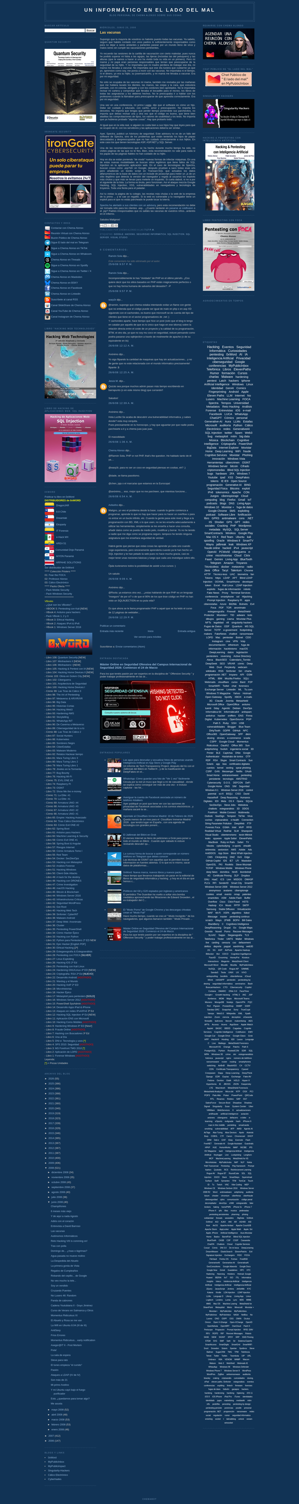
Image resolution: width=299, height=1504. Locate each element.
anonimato (240, 607)
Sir (234, 1341)
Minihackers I (65, 664)
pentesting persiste (214, 1408)
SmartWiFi (214, 685)
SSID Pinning (247, 1337)
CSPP (213, 741)
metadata (214, 529)
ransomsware (213, 1062)
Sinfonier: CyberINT (67, 914)
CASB (221, 1240)
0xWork (250, 1218)
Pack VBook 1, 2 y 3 (57, 616)
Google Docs (245, 1266)
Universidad (241, 403)
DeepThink (247, 1073)
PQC (250, 1002)
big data (245, 436)
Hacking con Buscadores (69, 1033)
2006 (51, 1440)
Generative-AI (213, 421)
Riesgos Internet (65, 847)
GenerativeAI (241, 428)
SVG (215, 1341)
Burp (206, 1136)
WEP (246, 1185)
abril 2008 (57, 1414)
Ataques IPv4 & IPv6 (68, 623)
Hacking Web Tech (66, 910)
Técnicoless (211, 566)
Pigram (216, 1006)
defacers (234, 1117)
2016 (51, 1128)
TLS (247, 935)
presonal (247, 1408)
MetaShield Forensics (238, 1043)
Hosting (225, 1039)
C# (240, 1065)
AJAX (223, 1222)
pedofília (216, 1404)
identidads (210, 1400)
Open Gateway (213, 697)
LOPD (209, 637)
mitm (234, 436)
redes (227, 428)
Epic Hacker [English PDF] (71, 944)
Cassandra (245, 1240)
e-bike (243, 1117)
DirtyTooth (214, 730)
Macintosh (220, 1088)
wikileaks (211, 671)
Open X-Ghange (220, 1322)
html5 (234, 872)
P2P (250, 682)
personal (242, 417)
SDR (244, 1050)
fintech (229, 1386)
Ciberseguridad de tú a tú (70, 728)
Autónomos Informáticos (64, 1236)
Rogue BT (222, 1173)
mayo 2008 (57, 1409)
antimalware (229, 518)
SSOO (216, 1177)
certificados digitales (239, 764)
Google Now (212, 1270)
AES (250, 1021)
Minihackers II (65, 661)
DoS (239, 857)
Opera (240, 801)
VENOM (228, 1359)
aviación (244, 1114)
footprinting (246, 630)
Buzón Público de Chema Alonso (69, 237)
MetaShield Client (240, 961)
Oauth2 (225, 745)
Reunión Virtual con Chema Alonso (70, 233)
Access (215, 1024)
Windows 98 (225, 1367)
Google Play (245, 533)
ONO (217, 1319)
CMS (210, 857)
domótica (224, 872)
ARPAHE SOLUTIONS (63, 562)
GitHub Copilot (213, 860)
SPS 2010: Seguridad (67, 1044)
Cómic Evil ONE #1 (67, 839)
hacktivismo (230, 648)
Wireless (231, 533)
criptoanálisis (221, 820)
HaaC (215, 879)
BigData (211, 447)
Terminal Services (240, 592)
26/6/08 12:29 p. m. (121, 617)
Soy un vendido (59, 1285)
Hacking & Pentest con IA (72, 668)
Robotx (248, 1333)
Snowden (215, 1348)
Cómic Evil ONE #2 (68, 825)
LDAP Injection (244, 585)
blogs (223, 503)
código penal (246, 1200)
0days (218, 920)
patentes (246, 894)
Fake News (213, 592)
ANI (230, 1222)
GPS (229, 522)
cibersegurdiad (211, 1200)
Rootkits (229, 864)
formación (228, 373)
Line (227, 1155)
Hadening (210, 1274)
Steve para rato (59, 1360)
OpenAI (211, 551)
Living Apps (244, 503)
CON (246, 492)
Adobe (242, 849)
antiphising (238, 1192)
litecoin (228, 1021)
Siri (240, 671)
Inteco (218, 1281)
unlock (241, 1419)
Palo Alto (216, 1095)
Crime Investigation (67, 884)
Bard (242, 682)
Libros (227, 369)
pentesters (212, 656)
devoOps (223, 1203)
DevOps (247, 708)
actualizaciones (243, 1110)
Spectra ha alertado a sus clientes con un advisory (128, 205)
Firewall (231, 611)
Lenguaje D (218, 1296)
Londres (219, 1300)
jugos (219, 1400)
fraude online (212, 548)
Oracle (220, 540)
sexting (229, 768)
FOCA (246, 399)
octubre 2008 (59, 1182)
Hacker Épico (63, 992)
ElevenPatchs (241, 1252)
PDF (221, 607)
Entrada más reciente (112, 631)
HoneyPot (234, 957)
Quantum (237, 626)
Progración (219, 1330)
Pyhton (222, 1050)
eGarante (247, 1017)
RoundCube (234, 1173)
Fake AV (247, 1076)
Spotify (228, 697)
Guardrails (249, 1144)
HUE (215, 1147)
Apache (236, 492)
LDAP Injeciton (244, 1292)
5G (214, 950)
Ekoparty (55, 524)
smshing (208, 1129)
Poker (226, 1095)
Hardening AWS (65, 713)
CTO (225, 987)
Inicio (151, 631)
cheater (215, 1196)
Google (118, 234)
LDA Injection (229, 1292)
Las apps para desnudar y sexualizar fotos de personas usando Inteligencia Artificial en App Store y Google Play (158, 761)
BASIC (219, 1028)
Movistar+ (222, 615)
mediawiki (240, 1400)
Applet (210, 1028)
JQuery (209, 1289)
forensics (244, 685)
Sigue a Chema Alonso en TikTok (69, 248)
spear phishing (243, 768)
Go (234, 927)
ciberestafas (210, 604)
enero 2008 (58, 1429)
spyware (217, 838)
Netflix (239, 771)
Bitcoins (235, 488)
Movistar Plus (243, 618)
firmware (238, 1386)
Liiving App (238, 1296)
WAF (210, 913)
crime (228, 1054)
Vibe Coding (236, 1185)
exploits (211, 589)
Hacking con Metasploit (69, 862)
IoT (250, 499)
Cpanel (245, 1069)
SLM (236, 831)
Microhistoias (210, 1162)
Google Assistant (235, 1144)
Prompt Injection (216, 600)
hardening (242, 376)
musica (234, 1211)
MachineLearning (223, 1158)
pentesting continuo (240, 916)
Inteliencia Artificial (231, 1281)
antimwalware (226, 1192)
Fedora (210, 1080)
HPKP (207, 1147)
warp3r (112, 299)
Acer (208, 1225)
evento (228, 894)
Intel (234, 827)
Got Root (61, 906)
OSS (232, 1319)
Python (237, 425)
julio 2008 (57, 1197)
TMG (230, 1352)
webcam (242, 667)
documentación (217, 644)
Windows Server (218, 466)
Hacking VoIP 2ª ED (67, 984)
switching (211, 1065)
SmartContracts (213, 533)
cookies (210, 894)
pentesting (217, 354)
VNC (227, 1185)
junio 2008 (57, 1202)
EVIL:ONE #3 (65, 780)
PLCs (207, 883)
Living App (231, 559)
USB (241, 723)
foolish (224, 749)
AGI (216, 1222)
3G (210, 700)
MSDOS (238, 879)
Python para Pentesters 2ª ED (72, 940)
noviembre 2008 (60, 1177)
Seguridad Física (217, 488)
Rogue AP (234, 969)
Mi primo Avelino (60, 1384)
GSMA (226, 827)
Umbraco (212, 1359)
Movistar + (228, 507)
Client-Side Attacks (66, 873)
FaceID (212, 957)
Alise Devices (230, 1133)
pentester (228, 637)
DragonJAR (57, 505)
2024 (51, 1088)
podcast (210, 514)
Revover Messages (234, 1333)
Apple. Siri (248, 1229)
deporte (217, 946)
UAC (232, 574)
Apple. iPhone (212, 1233)
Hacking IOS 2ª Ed (66, 962)
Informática (246, 1278)
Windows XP (243, 544)
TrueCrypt (245, 1009)
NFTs (208, 622)
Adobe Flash (235, 898)
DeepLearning (217, 652)
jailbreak (221, 544)
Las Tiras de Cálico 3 (69, 691)
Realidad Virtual (213, 831)
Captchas (228, 753)
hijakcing (240, 1393)
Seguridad (244, 786)
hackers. (245, 1389)
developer (247, 581)
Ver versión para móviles (147, 636)
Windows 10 (211, 507)
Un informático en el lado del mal (149, 10)
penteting (231, 1125)
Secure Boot (224, 1103)
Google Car (210, 1036)
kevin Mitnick (245, 834)
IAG (244, 995)
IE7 (231, 860)
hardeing (208, 1393)
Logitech (209, 1300)
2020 (51, 1108)
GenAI (230, 388)
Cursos (242, 373)
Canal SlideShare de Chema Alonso (71, 305)
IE (220, 1084)
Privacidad (243, 358)
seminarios (240, 984)
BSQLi (229, 793)
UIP (243, 1356)
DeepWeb (239, 823)
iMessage (212, 916)
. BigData (240, 1218)
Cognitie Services (242, 1244)
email (219, 894)
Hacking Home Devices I (71, 687)
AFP (232, 1129)
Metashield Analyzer (213, 1091)
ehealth (247, 846)
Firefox (231, 499)
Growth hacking (222, 995)
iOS (238, 410)
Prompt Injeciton (234, 1330)
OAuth (248, 771)
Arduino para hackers (68, 612)
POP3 (207, 1095)
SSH (233, 723)
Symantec (225, 1181)
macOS (244, 648)
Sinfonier (231, 671)
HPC (242, 1270)
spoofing (209, 540)
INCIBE (243, 1147)
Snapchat (226, 1009)
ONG (227, 786)
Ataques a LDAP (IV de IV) (65, 1374)
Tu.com (248, 689)
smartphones (245, 1062)
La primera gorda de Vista (65, 1265)
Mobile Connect (228, 812)
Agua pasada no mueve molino (68, 1255)
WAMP (237, 1359)
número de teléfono (243, 1058)
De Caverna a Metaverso (70, 724)
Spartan (233, 1348)
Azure (223, 604)
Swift (216, 1181)
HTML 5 (236, 995)
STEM (208, 1341)
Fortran (234, 1259)
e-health (235, 820)
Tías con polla (58, 1245)
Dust (219, 667)
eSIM (231, 1203)
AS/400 (242, 1222)
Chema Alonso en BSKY (61, 282)
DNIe (237, 753)
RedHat (227, 831)
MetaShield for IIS (240, 1158)
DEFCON (238, 782)
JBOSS (227, 1084)
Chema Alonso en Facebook (66, 288)
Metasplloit (220, 1307)
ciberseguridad (222, 362)
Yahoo (236, 693)
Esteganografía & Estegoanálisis (74, 951)
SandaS (214, 972)
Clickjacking (221, 857)
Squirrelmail (247, 1177)
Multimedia (243, 812)
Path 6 (245, 1047)
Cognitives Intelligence (237, 924)
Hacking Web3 (64, 709)
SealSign (219, 816)
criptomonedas (216, 470)
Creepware (210, 1073)
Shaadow (237, 1103)
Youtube (213, 477)
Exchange (236, 1076)
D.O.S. (227, 782)
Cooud (206, 1248)
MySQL (227, 529)
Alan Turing (218, 1133)
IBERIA (218, 1278)
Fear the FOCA (57, 575)
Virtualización (244, 909)
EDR (217, 1076)
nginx (228, 1058)
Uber (251, 1106)
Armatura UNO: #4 (68, 802)
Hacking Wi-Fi (64, 776)
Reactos (220, 1099)
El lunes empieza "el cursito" (66, 1365)
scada (247, 738)
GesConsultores (213, 1266)
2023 (51, 1093)
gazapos (235, 1389)
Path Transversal (211, 1166)
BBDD (227, 1028)
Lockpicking (236, 1155)
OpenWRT (224, 1326)
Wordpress (245, 525)
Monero (208, 1002)
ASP (220, 950)
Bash (250, 984)
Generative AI (233, 484)
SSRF (247, 1006)
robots (247, 589)
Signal (207, 1106)
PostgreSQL (210, 1050)
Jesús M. (113, 381)
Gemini (218, 559)
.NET (250, 518)
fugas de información (229, 589)
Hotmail (247, 693)
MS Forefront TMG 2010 (68, 1048)
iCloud (248, 976)
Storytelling (62, 717)
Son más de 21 (59, 1379)
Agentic (226, 708)
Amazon (228, 562)
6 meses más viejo (61, 1211)
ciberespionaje (230, 495)
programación (215, 484)
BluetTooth (211, 1240)
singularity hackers (241, 622)
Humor (214, 373)
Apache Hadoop (242, 950)
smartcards (244, 1125)
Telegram (215, 562)
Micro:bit (229, 1091)
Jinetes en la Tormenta (68, 769)
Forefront (212, 812)
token (208, 585)
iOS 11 (250, 1393)
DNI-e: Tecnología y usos (69, 1040)
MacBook (213, 842)
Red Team (62, 854)
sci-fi (221, 793)
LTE (211, 1088)
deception (236, 1017)
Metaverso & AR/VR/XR (69, 698)
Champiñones (58, 1206)
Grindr (222, 1270)
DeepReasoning (213, 927)
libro (206, 518)
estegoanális (241, 1203)
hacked (227, 548)
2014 (51, 1138)
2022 (51, 1098)
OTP (248, 756)
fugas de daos (214, 1389)
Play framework (238, 1166)
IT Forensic (57, 530)
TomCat (242, 1181)
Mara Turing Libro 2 (67, 761)
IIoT (225, 1278)
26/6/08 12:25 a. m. (121, 372)
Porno (227, 931)
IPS (250, 1147)
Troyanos (241, 562)
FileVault (213, 1259)
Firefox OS (224, 1259)
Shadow (248, 1103)
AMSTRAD (241, 779)
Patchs (236, 1047)
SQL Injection (175, 234)
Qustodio (218, 1170)
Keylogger (218, 1155)
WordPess (246, 1371)
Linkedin (231, 689)
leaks (208, 838)
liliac (226, 1211)
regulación (217, 1415)
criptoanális (226, 1378)
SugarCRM (220, 1352)
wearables (229, 1218)
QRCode (249, 1095)
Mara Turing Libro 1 (67, 765)
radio (250, 566)
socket (218, 1419)
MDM (221, 998)
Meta (223, 801)
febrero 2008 (58, 1424)
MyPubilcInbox (246, 965)
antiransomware (230, 775)
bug (210, 436)
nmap (237, 894)
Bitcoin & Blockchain (67, 892)
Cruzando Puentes (61, 1290)
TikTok (241, 816)
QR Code (222, 969)
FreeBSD (244, 1259)
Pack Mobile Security (57, 589)
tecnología (228, 779)
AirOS (215, 1225)
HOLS (237, 1080)
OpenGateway (228, 734)
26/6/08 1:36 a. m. (121, 441)
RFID (249, 827)
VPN (235, 641)
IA (246, 354)
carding (215, 942)
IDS (225, 860)
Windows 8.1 (212, 790)
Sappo (222, 935)
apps (247, 600)
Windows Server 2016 (69, 627)
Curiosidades (237, 351)
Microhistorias (64, 988)
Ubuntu (240, 536)
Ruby (226, 723)
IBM (220, 678)
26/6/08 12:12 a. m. (121, 345)
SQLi (246, 678)
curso (234, 682)
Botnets (243, 604)
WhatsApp (241, 414)
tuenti (208, 708)
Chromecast (240, 1136)
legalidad (218, 622)
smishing (208, 1419)
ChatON (210, 1244)
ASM (223, 898)
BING (247, 484)
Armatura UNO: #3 (68, 806)
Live (214, 1043)
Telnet (208, 1356)
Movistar (235, 455)
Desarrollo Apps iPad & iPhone (73, 1007)
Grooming (222, 957)
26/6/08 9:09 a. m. (121, 578)
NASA (236, 1315)
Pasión (54, 1370)
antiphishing (211, 749)
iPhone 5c (237, 1207)
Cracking (222, 525)
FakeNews (220, 633)
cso (234, 942)
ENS (241, 715)
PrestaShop (228, 1006)
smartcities (213, 898)
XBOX (238, 697)
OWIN (238, 1319)
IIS (210, 522)
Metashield (242, 700)
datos (231, 652)
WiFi (238, 451)
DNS (232, 503)
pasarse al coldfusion (181, 208)
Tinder (220, 939)
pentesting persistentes (219, 1214)
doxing (210, 738)
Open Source (239, 481)
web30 (249, 946)
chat (233, 685)
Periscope (208, 1330)
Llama (230, 618)
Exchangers (229, 1255)
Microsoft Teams (241, 998)
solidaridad (208, 1218)
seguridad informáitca (222, 984)
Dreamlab (56, 518)
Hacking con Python (67, 936)
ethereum (233, 644)
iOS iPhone (217, 1397)
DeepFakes (242, 477)
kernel (220, 768)
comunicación (233, 1200)
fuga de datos (245, 507)
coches (208, 820)
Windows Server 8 (232, 1371)
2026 (51, 1078)
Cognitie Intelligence (223, 1032)
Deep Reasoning (229, 797)
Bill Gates (247, 920)
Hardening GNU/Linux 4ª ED (72, 970)
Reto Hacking (231, 406)
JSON (236, 1084)
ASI (249, 1222)
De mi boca (234, 1248)
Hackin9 (215, 1039)
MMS (208, 1304)
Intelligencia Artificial (242, 1285)
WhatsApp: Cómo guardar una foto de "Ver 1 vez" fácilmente (156, 778)
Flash (248, 1140)
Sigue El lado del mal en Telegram (67, 242)
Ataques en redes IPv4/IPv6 (71, 1011)
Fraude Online (63, 1029)
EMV (250, 1032)
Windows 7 (243, 473)
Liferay (229, 1296)
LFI (237, 860)
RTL (212, 1099)
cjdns (222, 1200)
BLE (218, 753)
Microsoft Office (215, 704)
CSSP (235, 1240)
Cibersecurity (236, 987)
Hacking (130, 234)
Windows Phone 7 (214, 1371)
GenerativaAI (242, 1263)
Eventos (228, 347)
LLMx (208, 1296)
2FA (231, 473)
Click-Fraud (234, 901)
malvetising (229, 1400)
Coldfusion (241, 1032)
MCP (211, 1158)
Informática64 (231, 711)
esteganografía (216, 611)
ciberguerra (239, 551)
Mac (217, 637)
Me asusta (56, 1403)
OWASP (249, 879)
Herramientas (215, 462)
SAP (238, 1099)
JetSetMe (240, 1289)
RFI (214, 883)
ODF (226, 626)
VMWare (211, 1110)
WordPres (211, 1374)
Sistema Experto (245, 1341)
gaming (220, 618)
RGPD (215, 1333)
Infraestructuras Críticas (69, 899)
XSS (230, 477)
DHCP (250, 1136)
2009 (51, 1162)
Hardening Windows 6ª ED (69, 1025)
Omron (208, 1322)
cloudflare (223, 682)
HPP (206, 1039)
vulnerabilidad (221, 1129)
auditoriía (246, 1374)
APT (234, 577)
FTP (249, 823)
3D (238, 808)
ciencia (226, 1017)
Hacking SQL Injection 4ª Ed (72, 1014)
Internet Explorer (229, 447)
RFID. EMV (248, 1330)
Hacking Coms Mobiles (69, 1022)
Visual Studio (119, 237)
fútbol (246, 913)
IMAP (235, 1147)
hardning (230, 1393)
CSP (229, 1240)
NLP (242, 1162)
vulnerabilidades (216, 726)
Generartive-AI (229, 1263)
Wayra (210, 544)
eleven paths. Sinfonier (221, 1382)
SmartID (248, 883)
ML (240, 689)
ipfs (220, 1211)
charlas (214, 376)
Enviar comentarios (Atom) (130, 646)
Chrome (248, 570)
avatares (227, 890)
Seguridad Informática (151, 234)
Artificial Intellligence (229, 1233)
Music (228, 905)
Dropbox (245, 875)
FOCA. (247, 1255)
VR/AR (231, 663)
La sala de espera (60, 1355)
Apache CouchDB (243, 1225)
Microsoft (211, 425)
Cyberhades (54, 1479)
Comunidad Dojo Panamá (64, 549)
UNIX (230, 972)
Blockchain (228, 440)
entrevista (210, 849)
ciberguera (222, 1117)
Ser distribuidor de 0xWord (59, 567)
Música (213, 440)
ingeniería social (239, 749)
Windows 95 (217, 1054)
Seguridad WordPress (68, 903)
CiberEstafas (63, 746)
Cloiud (229, 1244)
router (224, 1062)
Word (215, 1192)
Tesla (223, 972)
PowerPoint (236, 1095)
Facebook (215, 414)
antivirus (210, 715)
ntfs (208, 1404)
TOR (228, 607)
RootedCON (233, 1050)
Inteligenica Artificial (223, 1285)
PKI (220, 864)
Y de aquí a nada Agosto (64, 1216)
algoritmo (236, 913)
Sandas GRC (213, 1009)
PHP (233, 525)
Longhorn (248, 1155)
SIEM (213, 1337)
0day (216, 708)
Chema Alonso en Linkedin (62, 293)
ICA (221, 905)
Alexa (210, 659)
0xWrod (209, 1222)
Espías (225, 1076)
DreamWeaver (212, 1252)
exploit (246, 488)
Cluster (60, 925)
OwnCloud (236, 1326)
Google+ (209, 995)
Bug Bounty (62, 772)
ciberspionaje (241, 890)
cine (228, 641)
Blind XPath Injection (241, 853)
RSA (215, 760)
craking (216, 1378)
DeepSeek (211, 663)
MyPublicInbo (225, 1311)
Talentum (236, 570)
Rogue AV (211, 1173)
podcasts (212, 503)
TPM (237, 1352)
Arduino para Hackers (68, 832)
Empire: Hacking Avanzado (71, 817)
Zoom (217, 1017)
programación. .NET (212, 1412)
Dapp (220, 1073)
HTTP (207, 574)
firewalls (208, 1021)
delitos (207, 946)
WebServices (223, 1110)
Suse (227, 1106)
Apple (244, 391)
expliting (220, 1386)
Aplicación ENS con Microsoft (72, 1018)
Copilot (248, 987)
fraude (247, 451)
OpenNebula (212, 1326)
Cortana (212, 991)
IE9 (216, 801)
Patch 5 (247, 1326)
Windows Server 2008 (216, 887)
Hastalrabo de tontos (232, 756)
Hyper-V (246, 1080)
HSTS (245, 901)
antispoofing (212, 976)
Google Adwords (230, 1266)
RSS (220, 671)
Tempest (231, 816)
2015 (51, 1133)
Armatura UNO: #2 (68, 810)
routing (233, 1062)
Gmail (241, 499)
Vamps (211, 1013)
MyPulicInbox (225, 1315)
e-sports (236, 846)
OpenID (249, 1322)
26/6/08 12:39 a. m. (121, 403)
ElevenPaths (242, 369)
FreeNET (208, 1144)
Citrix (247, 555)
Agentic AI (248, 1129)
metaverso (238, 566)
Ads (250, 849)
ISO (231, 1278)
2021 (51, 1103)
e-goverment (230, 630)
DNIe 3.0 (233, 991)
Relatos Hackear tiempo (69, 754)
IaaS (221, 1151)
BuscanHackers (213, 987)
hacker (221, 715)
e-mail (247, 410)
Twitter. (225, 1356)
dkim (248, 734)
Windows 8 (233, 540)
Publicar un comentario (112, 625)
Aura (228, 421)
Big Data (61, 702)
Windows (238, 384)
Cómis (214, 1248)
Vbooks (210, 846)
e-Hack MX (56, 537)
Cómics (229, 417)
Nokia (249, 1162)
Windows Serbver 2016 (227, 1188)
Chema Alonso (117, 450)
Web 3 (221, 1363)
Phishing (247, 455)
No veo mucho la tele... (63, 1280)
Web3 (248, 432)
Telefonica (210, 939)
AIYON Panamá (59, 556)
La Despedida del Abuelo (64, 1260)
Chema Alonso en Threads (62, 259)
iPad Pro (228, 1397)
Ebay (230, 1140)
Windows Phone (243, 868)
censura (226, 942)
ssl (237, 596)
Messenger (227, 771)
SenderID (224, 883)
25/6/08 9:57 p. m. (121, 264)
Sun (247, 745)
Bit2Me (233, 604)
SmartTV (248, 540)
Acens (224, 1024)
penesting (226, 1404)
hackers (234, 380)
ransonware (242, 1412)
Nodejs (230, 1002)
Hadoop (212, 905)
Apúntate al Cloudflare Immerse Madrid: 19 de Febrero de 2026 (158, 816)
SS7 (245, 1099)
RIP (222, 1333)
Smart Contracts (237, 760)
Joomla (230, 700)
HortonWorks (224, 1147)
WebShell (231, 1363)
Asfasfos (113, 505)
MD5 (242, 1300)
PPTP (237, 905)
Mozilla (233, 965)
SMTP (246, 905)
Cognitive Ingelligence (241, 954)
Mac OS (216, 1304)
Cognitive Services (216, 455)
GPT (237, 522)
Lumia (228, 1300)
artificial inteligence (229, 1114)
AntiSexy (55, 1330)
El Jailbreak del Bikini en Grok (139, 834)
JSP (250, 995)
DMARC (222, 991)
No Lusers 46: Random (63, 1295)
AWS (233, 849)
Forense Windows (65, 1055)
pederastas (244, 1211)
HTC (249, 1270)
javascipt (219, 1058)
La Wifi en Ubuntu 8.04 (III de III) (69, 1325)
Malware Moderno (66, 750)
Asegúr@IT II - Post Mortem (66, 1345)
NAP (236, 1162)
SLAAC (212, 935)
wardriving (238, 946)
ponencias (228, 1408)
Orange (227, 1047)
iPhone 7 (248, 1207)
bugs (210, 473)
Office (215, 570)
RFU (208, 1333)
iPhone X (212, 1211)
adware (241, 615)
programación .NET (216, 674)
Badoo (216, 1237)
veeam (249, 1419)
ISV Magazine (210, 1151)
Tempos (226, 403)
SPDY (230, 1337)
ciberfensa (236, 1196)
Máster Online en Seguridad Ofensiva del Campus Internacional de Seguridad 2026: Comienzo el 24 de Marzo (146, 666)
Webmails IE (242, 1363)
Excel (217, 585)
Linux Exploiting (65, 959)
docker (225, 566)
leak (231, 544)
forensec (248, 1386)
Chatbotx (220, 1244)
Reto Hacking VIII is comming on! (69, 1241)
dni (234, 1054)
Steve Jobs (229, 805)
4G (209, 875)
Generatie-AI (219, 1144)
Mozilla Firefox (233, 678)
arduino (246, 704)
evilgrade (229, 1121)
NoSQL (211, 969)
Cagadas (237, 1028)
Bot (218, 954)
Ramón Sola (115, 256)
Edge (247, 857)
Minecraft (238, 1307)
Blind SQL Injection (238, 470)
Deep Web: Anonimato (68, 921)
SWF (222, 1341)
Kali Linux (228, 585)
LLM (229, 395)
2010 (51, 1158)
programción (229, 1412)
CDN (211, 1069)
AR (235, 1222)
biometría (243, 574)
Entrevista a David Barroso (65, 1226)
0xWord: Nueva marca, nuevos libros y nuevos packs (152, 872)
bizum (207, 1196)
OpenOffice (233, 704)
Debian (236, 708)
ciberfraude (248, 1196)
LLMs (237, 421)
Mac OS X (212, 536)
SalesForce (211, 1103)
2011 (51, 1153)
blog (222, 499)
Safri (229, 1341)
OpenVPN (240, 1002)
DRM (209, 1140)
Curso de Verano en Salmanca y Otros (72, 1310)
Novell (218, 931)
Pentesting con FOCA (68, 955)
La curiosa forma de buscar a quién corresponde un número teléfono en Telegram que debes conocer (156, 855)
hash (238, 1121)
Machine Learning (228, 399)
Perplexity (229, 667)
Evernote (239, 1140)
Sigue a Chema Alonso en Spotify (69, 265)
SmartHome (233, 581)
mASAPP (220, 980)
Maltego (222, 1043)
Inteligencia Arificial (233, 1151)
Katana (210, 1292)
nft (227, 622)
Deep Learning (224, 451)
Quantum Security (68, 657)
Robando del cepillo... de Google (69, 1275)
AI (240, 354)
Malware (227, 376)
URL (249, 1356)
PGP (248, 719)
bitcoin (234, 466)
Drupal (227, 927)
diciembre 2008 (60, 1172)
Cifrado (244, 466)
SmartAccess (210, 1345)
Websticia (243, 805)
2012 (51, 1148)
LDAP (226, 577)
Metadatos (213, 406)
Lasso (240, 1039)
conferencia (211, 596)
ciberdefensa (236, 976)
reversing (226, 656)
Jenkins (230, 1289)
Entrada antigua (186, 631)
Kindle (218, 1292)
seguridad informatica (241, 1415)
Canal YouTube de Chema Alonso (69, 311)
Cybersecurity (214, 782)
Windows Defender (241, 1367)
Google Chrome (217, 510)
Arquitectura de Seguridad (72, 683)
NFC (245, 730)
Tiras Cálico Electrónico (71, 821)
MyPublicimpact (56, 1466)
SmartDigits (224, 1345)
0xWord (52, 1457)
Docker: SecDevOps (67, 858)
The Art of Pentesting (68, 694)
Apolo (241, 1133)
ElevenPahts (245, 838)
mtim (249, 1400)
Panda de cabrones (61, 1300)
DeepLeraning (247, 1248)
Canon (229, 1136)
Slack (224, 1177)
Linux (249, 384)
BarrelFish (226, 1237)
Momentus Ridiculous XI (64, 1315)
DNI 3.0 (223, 1248)
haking (216, 1207)
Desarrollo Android (66, 977)
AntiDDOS (210, 853)
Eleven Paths (215, 395)
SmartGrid (235, 1345)
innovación (218, 458)
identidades (247, 1397)
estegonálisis (238, 1382)
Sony (236, 1009)
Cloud (237, 555)
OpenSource (237, 719)
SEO (222, 663)
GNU (206, 879)
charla (248, 671)
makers (208, 633)
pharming (235, 1214)
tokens (214, 481)
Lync (235, 1300)
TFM (234, 1181)
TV (247, 842)
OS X (231, 801)
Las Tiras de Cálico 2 (69, 731)
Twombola (234, 1356)
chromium (225, 1196)
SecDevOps (215, 805)
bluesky (207, 1378)
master (223, 916)
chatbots (212, 808)
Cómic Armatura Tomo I (69, 851)
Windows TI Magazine (218, 693)
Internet (240, 395)
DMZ (232, 857)
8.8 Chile (55, 511)
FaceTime (244, 991)
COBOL (214, 1136)
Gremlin (209, 931)
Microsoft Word (211, 965)
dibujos (210, 618)
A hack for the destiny (68, 877)
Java (207, 570)
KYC (249, 1289)
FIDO (239, 1255)
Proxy (225, 592)
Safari (240, 842)
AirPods (228, 950)
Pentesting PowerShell (68, 929)
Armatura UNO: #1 (68, 813)
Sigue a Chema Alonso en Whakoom (71, 253)
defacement (245, 942)
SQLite (249, 801)
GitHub (236, 730)
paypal (227, 946)
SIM (234, 786)
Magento (225, 961)
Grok (250, 1036)
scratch (209, 920)
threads (219, 1218)
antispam (247, 711)
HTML (211, 678)
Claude (219, 700)
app (218, 764)
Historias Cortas (65, 705)
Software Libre (226, 514)
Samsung (211, 909)
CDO (248, 637)
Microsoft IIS (215, 1047)
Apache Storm (211, 1229)
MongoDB (219, 1002)
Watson (212, 1363)
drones (221, 738)
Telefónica (213, 369)
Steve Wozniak (243, 864)
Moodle (224, 965)
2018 (51, 1118)
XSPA (226, 913)
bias (225, 764)
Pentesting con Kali (69, 608)
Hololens (231, 1274)
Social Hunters (64, 735)
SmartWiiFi (247, 1345)
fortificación (244, 514)
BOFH (236, 920)
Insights (210, 1281)
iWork (210, 980)
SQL (251, 1050)
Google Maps (245, 927)
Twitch (219, 1185)
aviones (211, 1117)
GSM (249, 674)
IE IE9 (224, 481)
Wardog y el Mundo (67, 981)
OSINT (60, 787)
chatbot (233, 633)
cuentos (211, 768)
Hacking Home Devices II (72, 672)
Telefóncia (245, 1352)
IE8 (233, 1039)
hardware (221, 473)
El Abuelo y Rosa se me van (66, 1320)
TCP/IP (209, 868)
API (242, 674)
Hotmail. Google (244, 1274)
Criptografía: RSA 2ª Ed (69, 973)
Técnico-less (220, 574)
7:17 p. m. (149, 230)
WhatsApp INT (64, 720)
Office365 (212, 734)
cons (242, 518)
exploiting (243, 510)
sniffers (232, 715)
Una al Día (61, 1037)
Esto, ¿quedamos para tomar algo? (70, 1398)
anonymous (215, 890)
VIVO (243, 972)
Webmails (210, 682)
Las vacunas (58, 1231)
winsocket (228, 1423)
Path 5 (216, 723)
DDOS (245, 808)
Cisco (222, 901)
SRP (238, 1337)
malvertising (240, 1021)
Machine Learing (230, 1304)
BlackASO (232, 1065)
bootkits (224, 976)
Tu (213, 1185)
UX (237, 972)
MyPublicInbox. (240, 1311)
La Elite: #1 (64, 795)
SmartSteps (234, 1177)
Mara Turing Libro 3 (67, 758)
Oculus (247, 1319)
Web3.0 (220, 1013)
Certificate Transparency (227, 1069)
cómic (241, 663)
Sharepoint (246, 831)
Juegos (214, 495)
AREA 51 (55, 543)
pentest (211, 380)
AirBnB (221, 1065)
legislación (242, 652)
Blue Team (244, 726)
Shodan (219, 522)
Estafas (248, 421)
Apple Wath (236, 1229)
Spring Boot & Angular (68, 843)
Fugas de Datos (213, 626)
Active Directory (242, 656)
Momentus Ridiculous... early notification (73, 1340)
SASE (206, 1337)
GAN (217, 771)
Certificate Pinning (222, 875)
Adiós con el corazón (62, 1221)
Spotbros (243, 1348)
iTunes (237, 1397)
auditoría (225, 425)
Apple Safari (230, 838)
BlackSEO (221, 659)
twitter (228, 432)
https (218, 577)
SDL (243, 1173)
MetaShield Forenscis (238, 1088)
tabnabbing (231, 1419)
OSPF (224, 1319)
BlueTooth (246, 559)
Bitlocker (210, 954)
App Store (223, 853)
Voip (242, 641)
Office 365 (237, 745)
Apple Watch (247, 1024)
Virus (249, 816)
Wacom (246, 1359)
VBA (220, 1359)
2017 (51, 1123)
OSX (245, 1091)
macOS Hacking (65, 888)
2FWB (227, 920)
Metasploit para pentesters (75, 996)
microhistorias (223, 555)
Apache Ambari (226, 1225)
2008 (51, 1167)
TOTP (217, 630)
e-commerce (234, 738)
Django (209, 1076)
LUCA (228, 414)
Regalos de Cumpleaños (64, 1270)
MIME (248, 1300)
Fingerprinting (217, 391)
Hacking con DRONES (68, 880)
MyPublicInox (211, 1315)
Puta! (53, 1350)
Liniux (248, 1296)
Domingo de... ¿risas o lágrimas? (69, 1250)
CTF (222, 1136)
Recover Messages (243, 931)
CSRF (209, 771)
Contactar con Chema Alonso (67, 227)
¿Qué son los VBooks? (59, 604)
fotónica (209, 1058)
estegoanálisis (227, 808)
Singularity (217, 1106)
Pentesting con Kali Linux (70, 966)
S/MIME (245, 969)
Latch (222, 380)
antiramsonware (233, 1374)
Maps (229, 998)
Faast (208, 559)
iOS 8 (207, 1397)
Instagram (217, 641)
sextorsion (223, 849)
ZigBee (221, 1374)
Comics (241, 388)
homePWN (226, 1207)
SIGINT (222, 1337)
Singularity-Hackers (59, 1470)
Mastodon (247, 860)
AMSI (239, 1129)
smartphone (227, 596)
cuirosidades (239, 1378)
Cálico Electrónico (59, 582)
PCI (251, 1091)
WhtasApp (212, 1367)
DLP (236, 875)
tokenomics (222, 492)
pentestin (231, 980)
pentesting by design (242, 1404)
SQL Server (241, 529)
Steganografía (235, 935)
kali (249, 536)
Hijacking (247, 596)
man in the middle (216, 1125)
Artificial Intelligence (217, 384)
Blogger (231, 726)
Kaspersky (246, 1084)
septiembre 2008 (61, 1187)
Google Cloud (226, 741)
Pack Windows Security (59, 593)
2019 (51, 1113)
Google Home (215, 786)
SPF (240, 734)
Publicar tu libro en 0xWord (59, 496)
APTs (206, 1024)
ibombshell (245, 872)
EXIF (224, 1140)
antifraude (213, 1114)
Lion (229, 879)
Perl (209, 1006)
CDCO (225, 954)
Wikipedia (231, 1013)
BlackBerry (213, 924)
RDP (208, 760)
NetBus (244, 1315)
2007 (51, 1435)
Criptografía (228, 443)
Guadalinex (232, 1270)
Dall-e (216, 1140)
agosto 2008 (58, 1192)
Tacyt (225, 570)
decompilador (210, 1203)
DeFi (247, 782)
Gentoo (220, 1080)
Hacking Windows (66, 869)
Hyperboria (211, 1084)
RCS (226, 1170)
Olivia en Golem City (70, 676)
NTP (238, 1091)
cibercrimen (232, 462)
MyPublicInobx (225, 1162)
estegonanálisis (246, 1054)
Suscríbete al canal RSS (64, 299)
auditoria (249, 1192)
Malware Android (65, 917)
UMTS (230, 939)
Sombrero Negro (65, 743)
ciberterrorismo (228, 834)
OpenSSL (211, 864)
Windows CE (209, 1188)
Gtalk (228, 1080)
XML (240, 1013)
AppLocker (224, 1229)
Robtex (230, 1099)
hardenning (219, 1393)
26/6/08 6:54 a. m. (121, 496)
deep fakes (211, 872)
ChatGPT (216, 417)
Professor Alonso (58, 578)
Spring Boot (62, 828)
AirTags (207, 1133)
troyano (233, 674)
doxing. (250, 1378)
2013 (51, 1143)
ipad (222, 477)
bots (250, 615)
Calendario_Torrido (240, 659)
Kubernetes (62, 739)
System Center (239, 1106)
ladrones (219, 1021)
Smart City (236, 883)
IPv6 (210, 492)
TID (232, 615)
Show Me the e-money (68, 791)
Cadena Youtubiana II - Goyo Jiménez (71, 1305)
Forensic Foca (213, 827)
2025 (51, 1083)
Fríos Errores (58, 1335)
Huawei (209, 1278)
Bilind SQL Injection (241, 1237)
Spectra (214, 403)
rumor (227, 1415)
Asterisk (250, 1133)
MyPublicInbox (56, 1461)
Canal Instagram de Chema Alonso (70, 316)
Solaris (224, 1348)
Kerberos (212, 998)
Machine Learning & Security (72, 836)
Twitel (226, 685)
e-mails (248, 697)
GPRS (215, 518)
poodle (238, 1408)
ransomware (246, 633)
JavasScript (220, 1289)
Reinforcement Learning (241, 1170)
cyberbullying (223, 846)
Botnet (239, 637)
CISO (238, 793)
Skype (223, 760)
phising (245, 1214)
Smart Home (213, 775)
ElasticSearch (226, 1252)
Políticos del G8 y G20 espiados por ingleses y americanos (155, 891)
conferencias (217, 365)
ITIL (237, 1278)
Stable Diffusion (227, 909)
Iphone (245, 380)
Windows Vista (236, 458)
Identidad (217, 388)
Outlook (209, 816)
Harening (221, 1274)
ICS (222, 879)
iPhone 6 (247, 1121)
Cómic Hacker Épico (67, 932)
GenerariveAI (214, 1263)
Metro (229, 1307)
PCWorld (224, 551)
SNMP (239, 1006)
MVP (241, 827)
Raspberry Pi (63, 784)
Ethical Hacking (65, 619)
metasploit (221, 436)
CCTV (247, 1065)
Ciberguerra (64, 679)
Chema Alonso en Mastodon (63, 277)
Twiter (216, 1356)
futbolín (226, 1389)
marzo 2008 (58, 1419)
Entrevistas (226, 410)
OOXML (219, 581)
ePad (206, 1382)
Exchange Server (214, 689)
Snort (206, 1348)
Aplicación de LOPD (66, 1051)
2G (208, 950)
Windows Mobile (224, 868)
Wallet (239, 939)
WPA (206, 1054)
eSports (218, 1121)
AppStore (234, 1024)
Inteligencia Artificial (220, 358)
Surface (208, 1181)
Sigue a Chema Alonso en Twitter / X (71, 271)
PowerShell (245, 443)
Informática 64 (213, 711)
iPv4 (236, 548)
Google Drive (224, 1036)
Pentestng (225, 1166)
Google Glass (239, 1036)
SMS (232, 510)
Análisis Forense (65, 865)
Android (234, 391)
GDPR (226, 730)
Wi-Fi (218, 913)
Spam (238, 432)
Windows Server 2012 (68, 999)
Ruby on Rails (228, 842)
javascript (247, 548)
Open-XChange (236, 1322)
